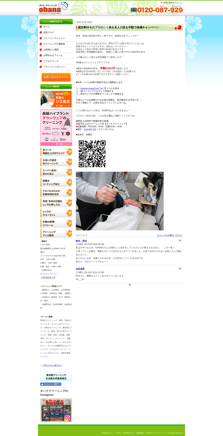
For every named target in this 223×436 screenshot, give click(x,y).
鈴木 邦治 (81, 241)
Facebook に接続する (51, 384)
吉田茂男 (80, 269)
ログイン (180, 428)
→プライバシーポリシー (51, 365)
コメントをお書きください (170, 235)
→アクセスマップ (47, 277)
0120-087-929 (90, 129)
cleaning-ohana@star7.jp (91, 88)
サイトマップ (44, 428)
